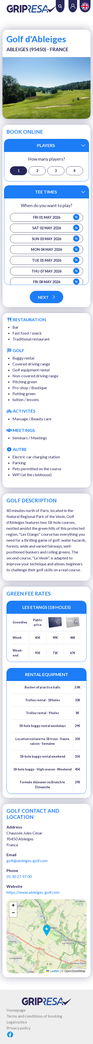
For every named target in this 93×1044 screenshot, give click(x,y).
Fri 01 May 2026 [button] (56, 217)
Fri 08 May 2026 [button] (56, 281)
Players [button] (46, 145)
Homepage (16, 1010)
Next (46, 297)
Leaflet (52, 971)
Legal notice (16, 1022)
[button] (46, 930)
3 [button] (56, 171)
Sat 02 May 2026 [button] (55, 228)
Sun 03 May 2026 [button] (55, 238)
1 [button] (19, 171)
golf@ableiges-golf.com (27, 860)
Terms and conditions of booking (34, 1016)
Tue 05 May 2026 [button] (55, 260)
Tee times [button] (46, 191)
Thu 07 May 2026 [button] (55, 271)
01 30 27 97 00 (19, 876)
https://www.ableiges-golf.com (33, 892)
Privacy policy (18, 1027)
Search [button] (60, 6)
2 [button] (37, 171)
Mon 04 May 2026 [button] (55, 249)
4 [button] (74, 171)
